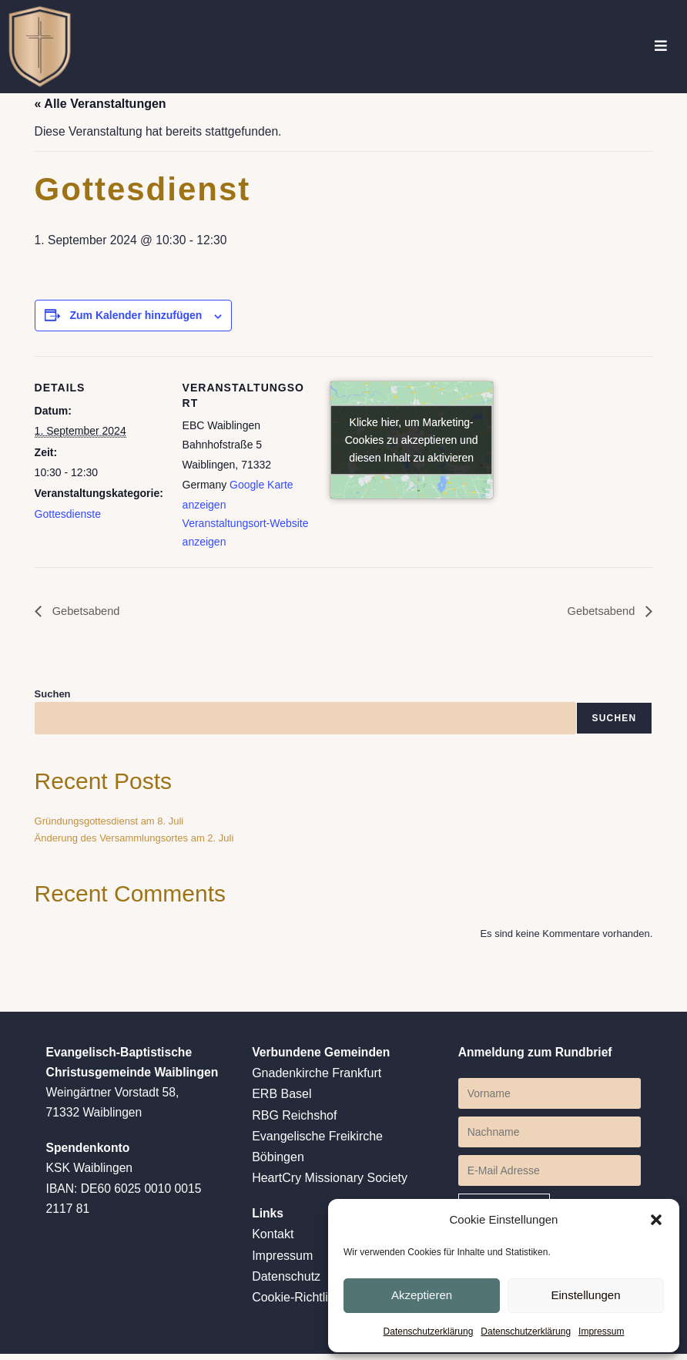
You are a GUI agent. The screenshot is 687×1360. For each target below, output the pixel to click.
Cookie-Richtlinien (301, 1303)
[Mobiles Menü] (661, 46)
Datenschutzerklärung (429, 1331)
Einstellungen (585, 1294)
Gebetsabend (88, 614)
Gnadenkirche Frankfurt (316, 1078)
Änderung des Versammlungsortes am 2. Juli (134, 842)
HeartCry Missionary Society (329, 1183)
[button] (656, 1219)
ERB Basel (281, 1099)
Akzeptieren (421, 1294)
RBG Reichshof (294, 1120)
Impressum (601, 1331)
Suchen (53, 697)
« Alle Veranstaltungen (100, 103)
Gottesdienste (68, 516)
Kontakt (272, 1240)
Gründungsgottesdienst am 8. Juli (109, 825)
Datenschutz (286, 1281)
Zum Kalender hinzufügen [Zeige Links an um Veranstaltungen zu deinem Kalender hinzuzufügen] (135, 317)
